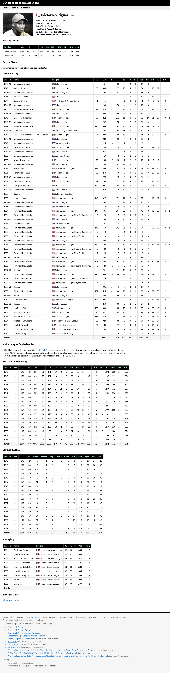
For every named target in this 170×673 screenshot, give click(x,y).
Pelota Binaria (14, 647)
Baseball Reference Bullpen (20, 630)
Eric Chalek (40, 350)
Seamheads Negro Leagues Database (24, 633)
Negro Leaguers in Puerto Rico (21, 638)
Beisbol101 (12, 641)
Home (6, 7)
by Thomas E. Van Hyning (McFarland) (58, 656)
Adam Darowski (33, 617)
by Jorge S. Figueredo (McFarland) (42, 653)
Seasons (25, 7)
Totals (15, 7)
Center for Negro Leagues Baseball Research (27, 635)
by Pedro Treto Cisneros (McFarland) (51, 650)
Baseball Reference (13, 600)
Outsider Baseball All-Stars (21, 3)
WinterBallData (14, 644)
